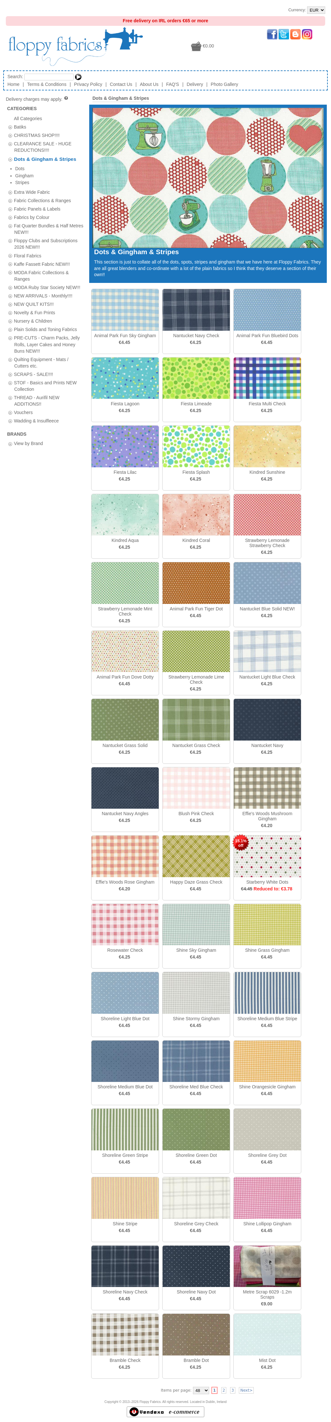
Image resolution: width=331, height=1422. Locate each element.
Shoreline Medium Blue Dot (125, 1086)
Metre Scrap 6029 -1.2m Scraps (267, 1294)
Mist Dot (267, 1360)
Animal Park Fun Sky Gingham (125, 335)
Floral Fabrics (27, 231)
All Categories (28, 118)
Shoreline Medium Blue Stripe (267, 1018)
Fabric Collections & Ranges (42, 177)
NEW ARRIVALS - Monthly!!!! (43, 272)
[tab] (10, 127)
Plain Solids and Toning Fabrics (45, 305)
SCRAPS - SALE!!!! (33, 350)
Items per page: (176, 1390)
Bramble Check (125, 1360)
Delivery (195, 84)
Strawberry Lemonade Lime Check (196, 679)
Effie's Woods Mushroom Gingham (267, 816)
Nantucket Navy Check (196, 335)
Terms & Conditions (46, 84)
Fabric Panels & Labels (37, 185)
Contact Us (121, 84)
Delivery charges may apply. (37, 99)
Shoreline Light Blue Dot (125, 1018)
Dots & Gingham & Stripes (45, 159)
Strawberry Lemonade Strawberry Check (267, 543)
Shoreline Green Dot (196, 1155)
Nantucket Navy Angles (125, 813)
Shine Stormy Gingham (196, 1018)
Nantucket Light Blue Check (267, 677)
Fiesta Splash (196, 472)
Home (13, 84)
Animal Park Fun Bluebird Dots (267, 335)
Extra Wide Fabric (32, 168)
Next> (246, 1390)
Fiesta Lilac (125, 472)
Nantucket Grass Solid (124, 745)
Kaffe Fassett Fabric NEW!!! (42, 240)
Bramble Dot (196, 1360)
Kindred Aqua (125, 540)
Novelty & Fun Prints (34, 289)
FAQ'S (172, 84)
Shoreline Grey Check (196, 1223)
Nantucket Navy (267, 745)
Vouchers (23, 388)
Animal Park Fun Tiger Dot (196, 608)
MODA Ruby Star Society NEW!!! (47, 263)
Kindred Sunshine (267, 472)
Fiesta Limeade (196, 403)
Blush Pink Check (196, 813)
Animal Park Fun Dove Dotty (125, 677)
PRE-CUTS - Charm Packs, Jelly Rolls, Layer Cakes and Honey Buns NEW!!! (47, 321)
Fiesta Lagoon (125, 403)
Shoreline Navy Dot (196, 1291)
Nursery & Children (33, 297)
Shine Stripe (125, 1223)
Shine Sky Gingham (196, 950)
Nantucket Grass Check (196, 745)
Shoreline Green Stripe (125, 1155)
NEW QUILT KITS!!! (34, 280)
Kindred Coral (196, 540)
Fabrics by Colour (31, 193)
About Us (149, 84)
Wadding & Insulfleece (36, 397)
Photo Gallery (224, 84)
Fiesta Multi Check (267, 403)
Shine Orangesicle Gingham (267, 1086)
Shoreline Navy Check (125, 1291)
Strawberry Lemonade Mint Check (125, 611)
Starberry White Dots (267, 882)
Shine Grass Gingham (267, 950)
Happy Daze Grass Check (196, 882)
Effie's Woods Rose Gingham (125, 882)
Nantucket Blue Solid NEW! (267, 608)
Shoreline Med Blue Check (196, 1086)
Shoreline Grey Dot (267, 1155)
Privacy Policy (88, 84)
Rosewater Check (125, 950)
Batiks (20, 126)
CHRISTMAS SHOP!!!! (37, 135)
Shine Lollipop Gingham (267, 1223)
